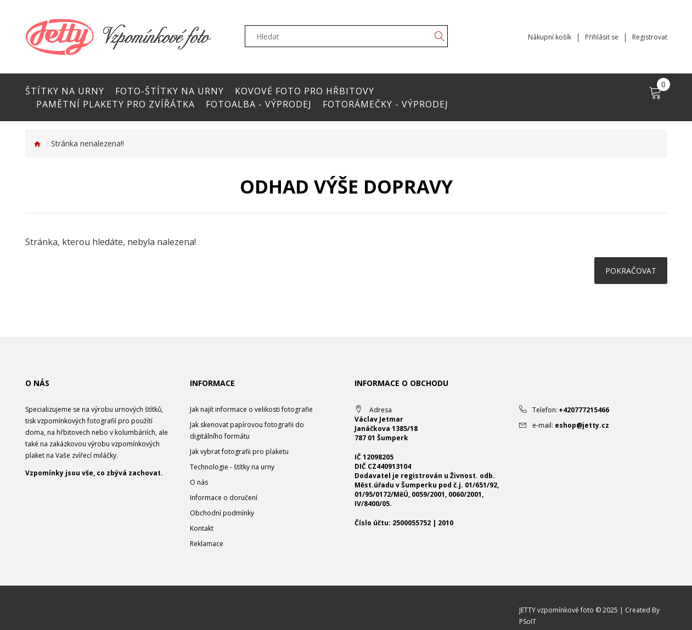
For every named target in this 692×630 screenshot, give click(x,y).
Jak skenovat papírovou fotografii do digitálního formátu (247, 430)
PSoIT (527, 621)
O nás (199, 482)
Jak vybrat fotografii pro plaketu (239, 451)
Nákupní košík (549, 37)
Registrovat (649, 37)
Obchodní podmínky (222, 513)
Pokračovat (630, 270)
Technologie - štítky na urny (232, 467)
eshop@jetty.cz (582, 425)
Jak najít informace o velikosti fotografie (251, 409)
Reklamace (206, 543)
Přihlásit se (601, 37)
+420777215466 (584, 410)
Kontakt (201, 528)
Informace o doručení (223, 497)
